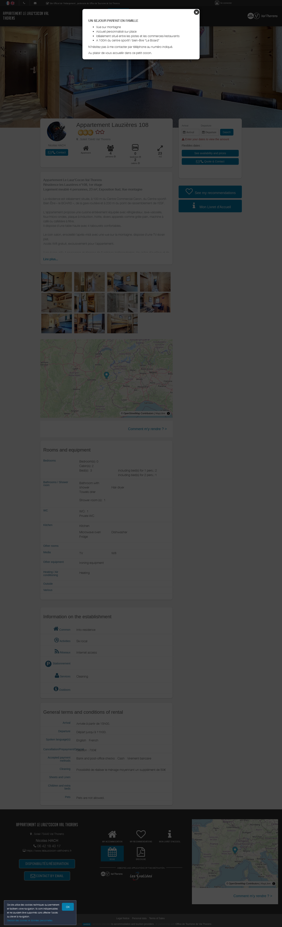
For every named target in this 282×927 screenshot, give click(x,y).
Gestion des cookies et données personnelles (29, 920)
